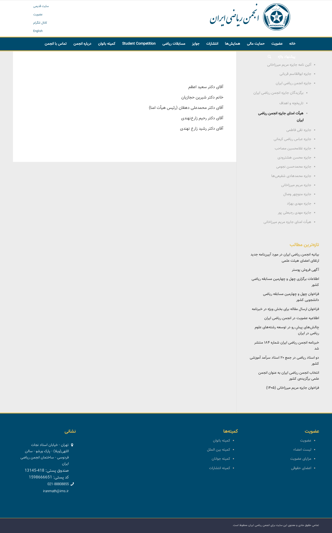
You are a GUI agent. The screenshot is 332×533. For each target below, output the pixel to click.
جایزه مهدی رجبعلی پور (294, 213)
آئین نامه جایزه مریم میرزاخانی (289, 65)
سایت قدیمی (41, 6)
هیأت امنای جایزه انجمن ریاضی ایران (280, 117)
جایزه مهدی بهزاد (299, 204)
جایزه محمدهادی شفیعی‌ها (291, 176)
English (38, 31)
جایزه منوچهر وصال (297, 194)
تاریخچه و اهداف (291, 103)
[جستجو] (269, 56)
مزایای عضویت (300, 459)
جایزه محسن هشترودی (294, 158)
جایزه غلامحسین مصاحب (293, 149)
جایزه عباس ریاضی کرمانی (292, 139)
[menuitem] (292, 43)
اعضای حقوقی (301, 468)
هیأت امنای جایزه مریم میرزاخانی (287, 222)
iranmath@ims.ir (56, 491)
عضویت (38, 14)
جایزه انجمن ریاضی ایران (293, 83)
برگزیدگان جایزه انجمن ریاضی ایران (278, 93)
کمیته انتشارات (219, 468)
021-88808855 (58, 484)
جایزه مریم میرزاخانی (296, 185)
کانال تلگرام (40, 23)
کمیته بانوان (221, 441)
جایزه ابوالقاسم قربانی (295, 74)
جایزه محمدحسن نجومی (293, 167)
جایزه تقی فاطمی (298, 130)
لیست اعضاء (302, 450)
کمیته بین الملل (218, 450)
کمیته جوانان (221, 459)
